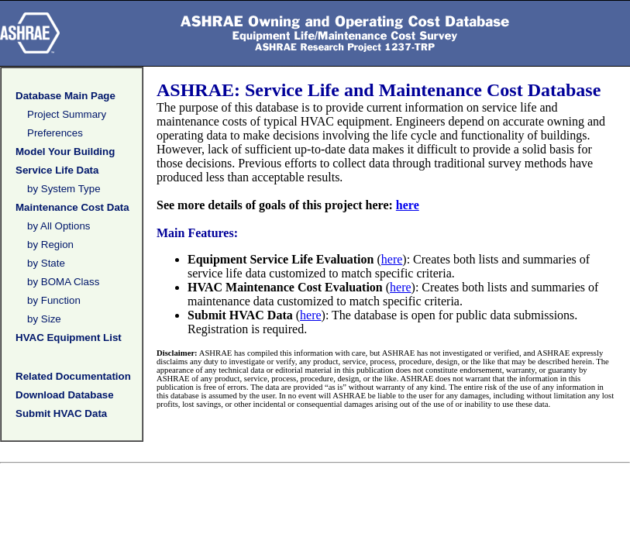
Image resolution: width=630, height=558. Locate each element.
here (407, 205)
